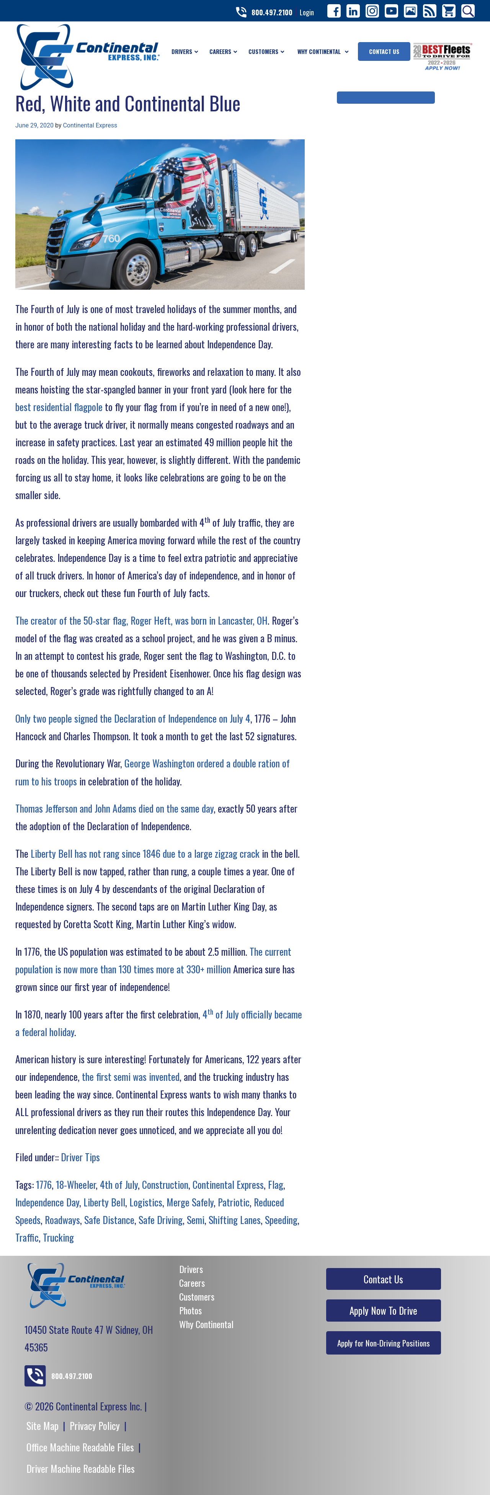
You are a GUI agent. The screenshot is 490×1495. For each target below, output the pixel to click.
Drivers (191, 1269)
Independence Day (47, 1202)
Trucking (58, 1237)
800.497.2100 (272, 12)
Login (307, 12)
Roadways (62, 1219)
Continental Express (90, 125)
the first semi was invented (131, 1076)
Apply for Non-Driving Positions (383, 1343)
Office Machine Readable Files (80, 1447)
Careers (192, 1282)
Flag (275, 1184)
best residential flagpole (59, 406)
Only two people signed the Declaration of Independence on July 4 (132, 718)
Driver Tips (80, 1156)
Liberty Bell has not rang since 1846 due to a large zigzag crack (145, 853)
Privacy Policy (95, 1425)
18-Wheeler (76, 1184)
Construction (165, 1184)
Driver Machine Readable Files (80, 1468)
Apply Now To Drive (383, 1310)
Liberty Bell (104, 1202)
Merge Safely (190, 1202)
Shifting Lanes (235, 1219)
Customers (196, 1296)
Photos (190, 1310)
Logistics (145, 1202)
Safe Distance (109, 1219)
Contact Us (383, 1279)
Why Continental (206, 1324)
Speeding (281, 1219)
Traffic (27, 1237)
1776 (44, 1184)
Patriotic (234, 1202)
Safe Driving (161, 1219)
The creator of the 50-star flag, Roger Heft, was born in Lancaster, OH (141, 620)
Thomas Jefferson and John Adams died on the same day (114, 808)
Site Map (42, 1425)
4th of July (119, 1184)
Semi (195, 1219)
